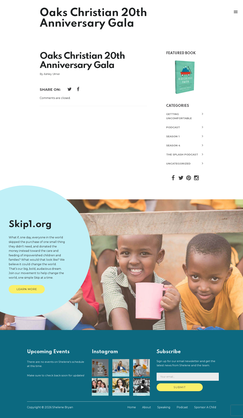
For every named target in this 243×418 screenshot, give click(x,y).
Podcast (173, 127)
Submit (180, 387)
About (146, 407)
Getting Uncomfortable (179, 116)
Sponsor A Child (205, 407)
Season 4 (173, 145)
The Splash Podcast (182, 154)
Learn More (27, 289)
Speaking (163, 407)
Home (131, 407)
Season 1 (173, 136)
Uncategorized (178, 163)
